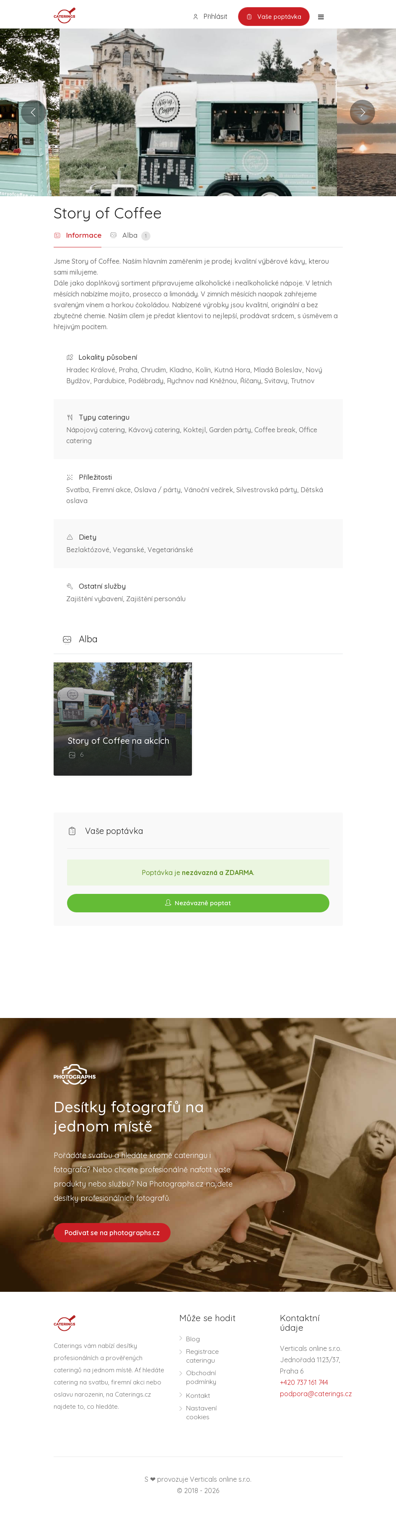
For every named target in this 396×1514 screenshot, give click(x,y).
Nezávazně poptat (198, 903)
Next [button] (362, 112)
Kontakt (198, 1396)
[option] (198, 113)
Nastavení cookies (201, 1413)
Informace (77, 236)
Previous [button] (33, 112)
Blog (193, 1339)
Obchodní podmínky (201, 1378)
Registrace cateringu (203, 1356)
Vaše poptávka (273, 17)
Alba (130, 236)
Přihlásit (208, 16)
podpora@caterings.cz (316, 1394)
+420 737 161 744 (304, 1383)
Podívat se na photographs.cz (112, 1233)
